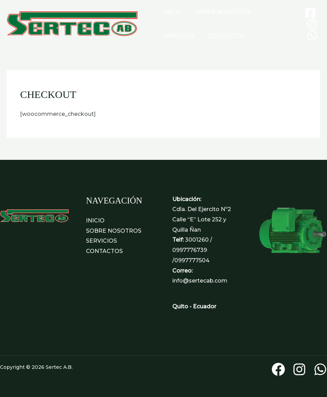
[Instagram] (312, 24)
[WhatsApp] (312, 35)
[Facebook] (310, 13)
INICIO (171, 12)
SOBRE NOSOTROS (219, 12)
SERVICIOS (273, 12)
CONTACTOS (180, 36)
